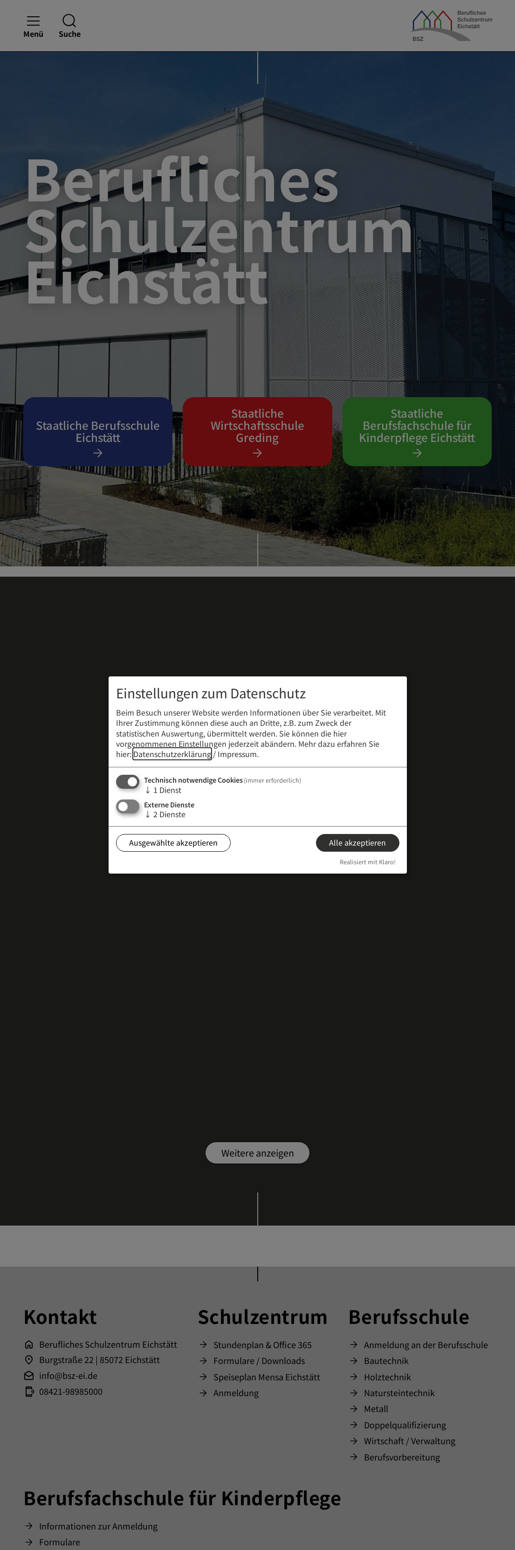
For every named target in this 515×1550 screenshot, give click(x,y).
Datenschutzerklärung (172, 754)
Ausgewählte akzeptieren (173, 842)
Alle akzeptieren (357, 842)
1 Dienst (162, 789)
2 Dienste (164, 814)
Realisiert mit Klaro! (368, 861)
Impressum (237, 754)
